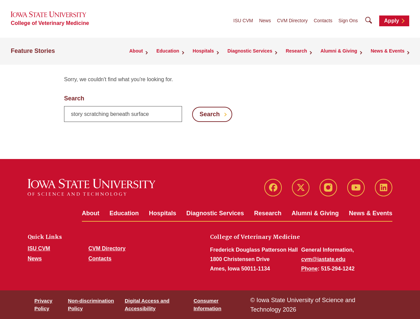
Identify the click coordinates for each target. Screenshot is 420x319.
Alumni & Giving (315, 213)
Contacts (323, 20)
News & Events (370, 213)
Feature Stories (33, 50)
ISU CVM (243, 20)
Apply (391, 21)
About (90, 213)
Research (267, 213)
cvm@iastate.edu (323, 259)
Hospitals (162, 213)
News (265, 20)
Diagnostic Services (215, 213)
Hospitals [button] (203, 51)
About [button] (136, 51)
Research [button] (296, 51)
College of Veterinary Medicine (50, 23)
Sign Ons (348, 20)
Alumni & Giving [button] (339, 51)
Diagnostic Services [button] (250, 51)
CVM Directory (292, 20)
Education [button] (167, 51)
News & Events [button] (387, 51)
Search (74, 98)
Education (124, 213)
